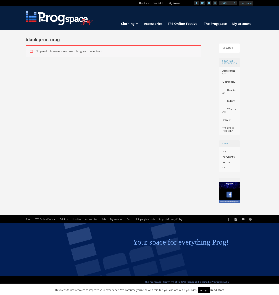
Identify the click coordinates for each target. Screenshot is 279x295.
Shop (28, 220)
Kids (229, 102)
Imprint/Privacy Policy (171, 220)
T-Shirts (231, 110)
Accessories (153, 25)
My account (241, 25)
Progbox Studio (220, 282)
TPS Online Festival (183, 25)
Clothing (128, 25)
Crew (225, 120)
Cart (129, 220)
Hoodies (231, 91)
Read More (217, 290)
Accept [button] (203, 290)
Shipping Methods (145, 220)
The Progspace (215, 25)
